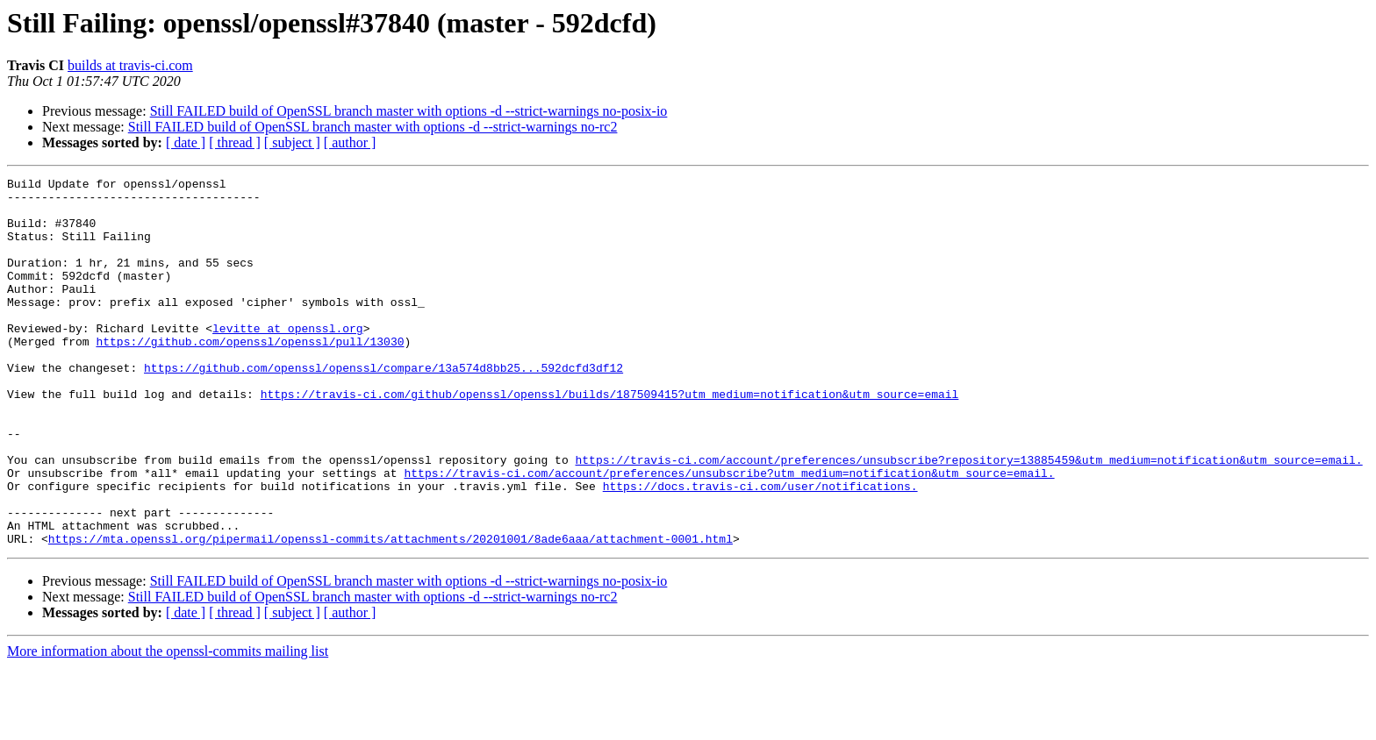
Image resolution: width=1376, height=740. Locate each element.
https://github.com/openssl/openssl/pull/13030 (250, 375)
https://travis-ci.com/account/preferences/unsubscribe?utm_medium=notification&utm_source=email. (729, 533)
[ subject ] (292, 142)
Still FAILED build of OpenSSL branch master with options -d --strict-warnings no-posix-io (409, 110)
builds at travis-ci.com (130, 65)
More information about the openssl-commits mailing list (167, 724)
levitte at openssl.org (287, 359)
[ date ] (185, 142)
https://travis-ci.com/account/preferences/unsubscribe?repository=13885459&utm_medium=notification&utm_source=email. (968, 517)
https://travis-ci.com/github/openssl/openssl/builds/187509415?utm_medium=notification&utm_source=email (610, 438)
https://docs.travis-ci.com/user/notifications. (760, 549)
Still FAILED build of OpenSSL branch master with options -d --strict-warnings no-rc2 (373, 126)
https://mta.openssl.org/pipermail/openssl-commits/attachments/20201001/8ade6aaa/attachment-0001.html (390, 612)
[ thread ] (235, 142)
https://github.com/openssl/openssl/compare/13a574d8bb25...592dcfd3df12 (383, 407)
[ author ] (350, 142)
